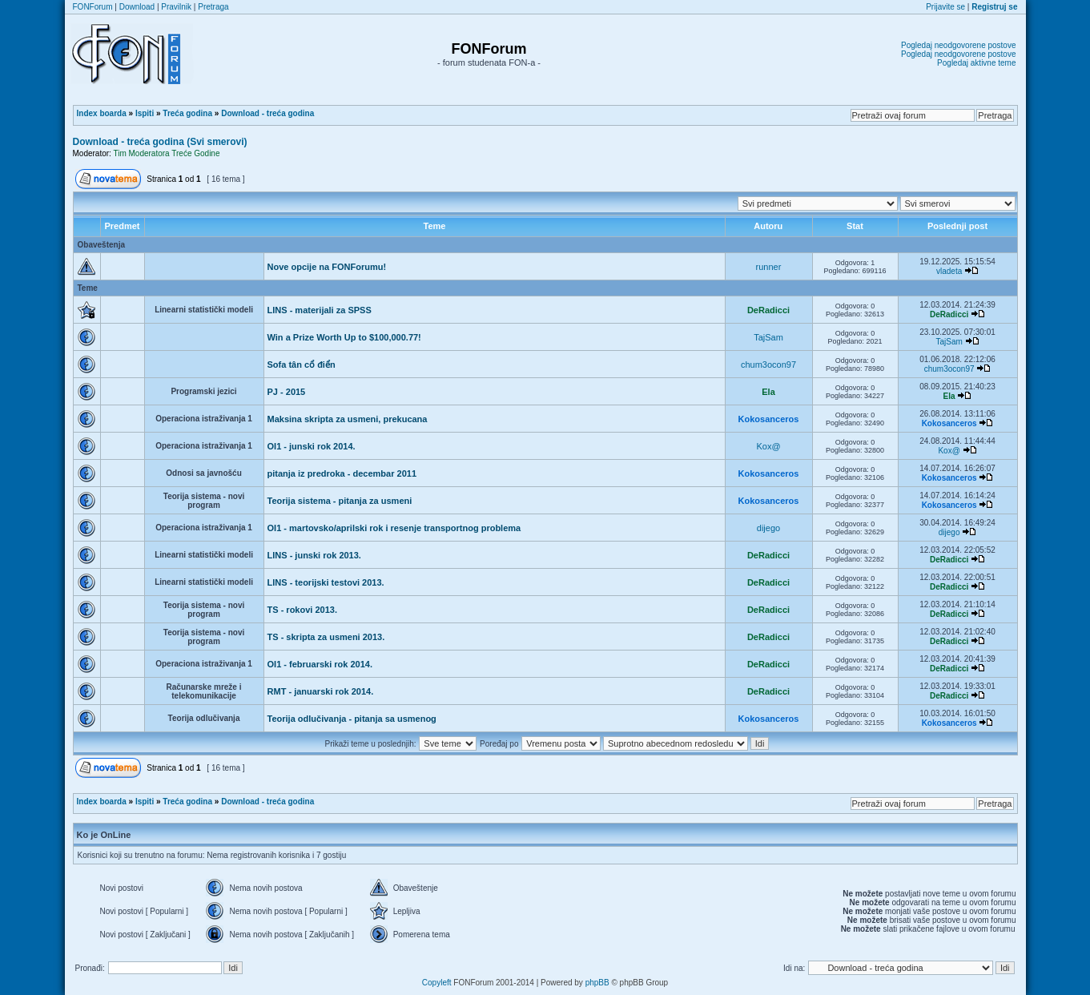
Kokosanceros (768, 419)
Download (137, 6)
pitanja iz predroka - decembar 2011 (341, 473)
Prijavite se (945, 6)
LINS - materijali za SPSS (319, 310)
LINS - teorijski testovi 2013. (325, 582)
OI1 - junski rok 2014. (311, 446)
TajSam (768, 337)
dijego (768, 528)
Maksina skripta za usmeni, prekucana (347, 419)
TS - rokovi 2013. (302, 609)
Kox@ (768, 446)
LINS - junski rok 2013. (314, 555)
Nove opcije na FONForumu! (327, 267)
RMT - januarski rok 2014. (320, 691)
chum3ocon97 (768, 364)
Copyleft (437, 982)
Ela (768, 392)
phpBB (597, 982)
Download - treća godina (267, 113)
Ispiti (144, 113)
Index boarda (102, 113)
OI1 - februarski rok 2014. (319, 664)
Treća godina (187, 113)
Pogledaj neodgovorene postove (958, 45)
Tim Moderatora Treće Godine (166, 153)
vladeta (949, 271)
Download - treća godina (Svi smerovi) (160, 141)
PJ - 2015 (286, 392)
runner (769, 267)
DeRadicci (768, 310)
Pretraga (213, 6)
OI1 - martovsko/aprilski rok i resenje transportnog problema (394, 528)
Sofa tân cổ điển (301, 364)
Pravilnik (176, 6)
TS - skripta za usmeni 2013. (326, 637)
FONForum (93, 6)
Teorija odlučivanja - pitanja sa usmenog (351, 718)
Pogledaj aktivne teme (976, 62)
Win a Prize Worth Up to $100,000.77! (344, 337)
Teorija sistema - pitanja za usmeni (339, 501)
